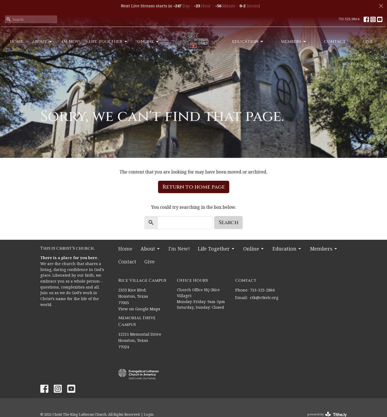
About (42, 41)
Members (294, 41)
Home (16, 41)
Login (148, 414)
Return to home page (193, 186)
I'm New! (71, 41)
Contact (335, 41)
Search (228, 222)
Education (248, 41)
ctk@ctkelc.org (264, 297)
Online (148, 41)
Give (368, 41)
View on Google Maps (139, 308)
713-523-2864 (349, 19)
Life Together (108, 41)
